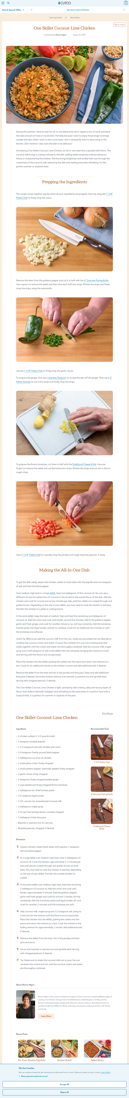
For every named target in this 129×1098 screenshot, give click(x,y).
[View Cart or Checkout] (126, 4)
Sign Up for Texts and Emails (78, 10)
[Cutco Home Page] (64, 3)
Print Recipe (107, 713)
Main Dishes (75, 17)
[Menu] (3, 3)
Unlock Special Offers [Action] (13, 10)
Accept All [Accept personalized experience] (64, 1084)
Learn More (105, 1072)
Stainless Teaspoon (57, 377)
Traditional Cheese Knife (84, 464)
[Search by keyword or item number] (8, 3)
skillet (52, 593)
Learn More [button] (46, 1016)
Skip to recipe (119, 24)
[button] (31, 10)
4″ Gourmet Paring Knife (96, 280)
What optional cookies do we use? (33, 1076)
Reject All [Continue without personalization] (64, 1092)
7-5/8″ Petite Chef (33, 370)
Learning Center (55, 17)
